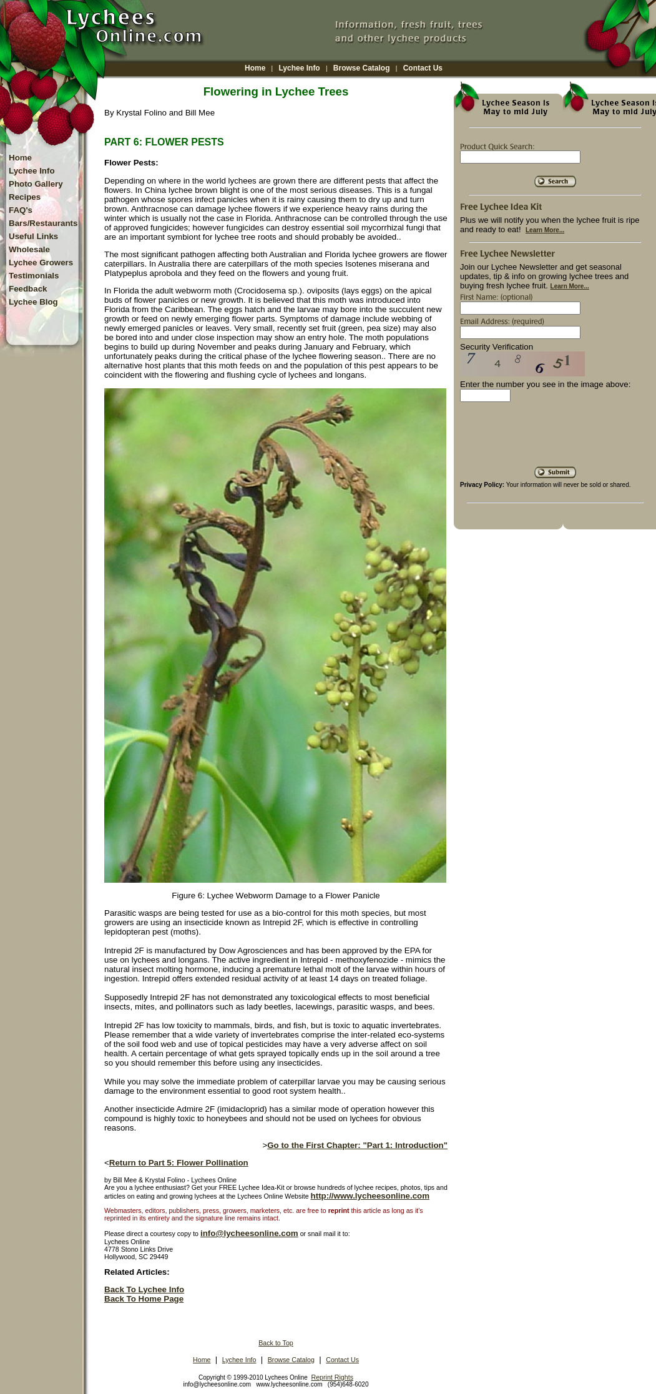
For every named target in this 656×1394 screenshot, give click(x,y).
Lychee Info (299, 68)
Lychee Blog (33, 302)
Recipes (25, 197)
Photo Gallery (36, 184)
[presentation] (555, 439)
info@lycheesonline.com (249, 1233)
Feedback (28, 288)
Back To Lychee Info (144, 1289)
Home (255, 68)
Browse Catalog (361, 68)
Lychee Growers (41, 262)
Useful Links (33, 236)
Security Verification (496, 346)
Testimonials (34, 275)
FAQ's (20, 210)
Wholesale (29, 249)
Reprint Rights (332, 1377)
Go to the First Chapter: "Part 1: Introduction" (357, 1145)
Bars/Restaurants (43, 223)
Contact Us (423, 68)
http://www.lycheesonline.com (370, 1195)
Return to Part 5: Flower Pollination (178, 1162)
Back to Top (275, 1343)
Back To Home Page (144, 1298)
